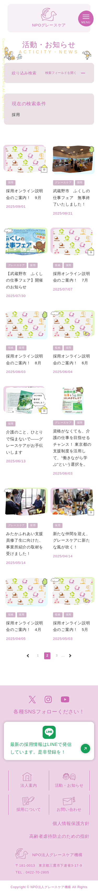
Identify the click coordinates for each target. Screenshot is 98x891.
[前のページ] (28, 657)
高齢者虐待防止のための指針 (59, 838)
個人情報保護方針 (71, 825)
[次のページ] (70, 657)
